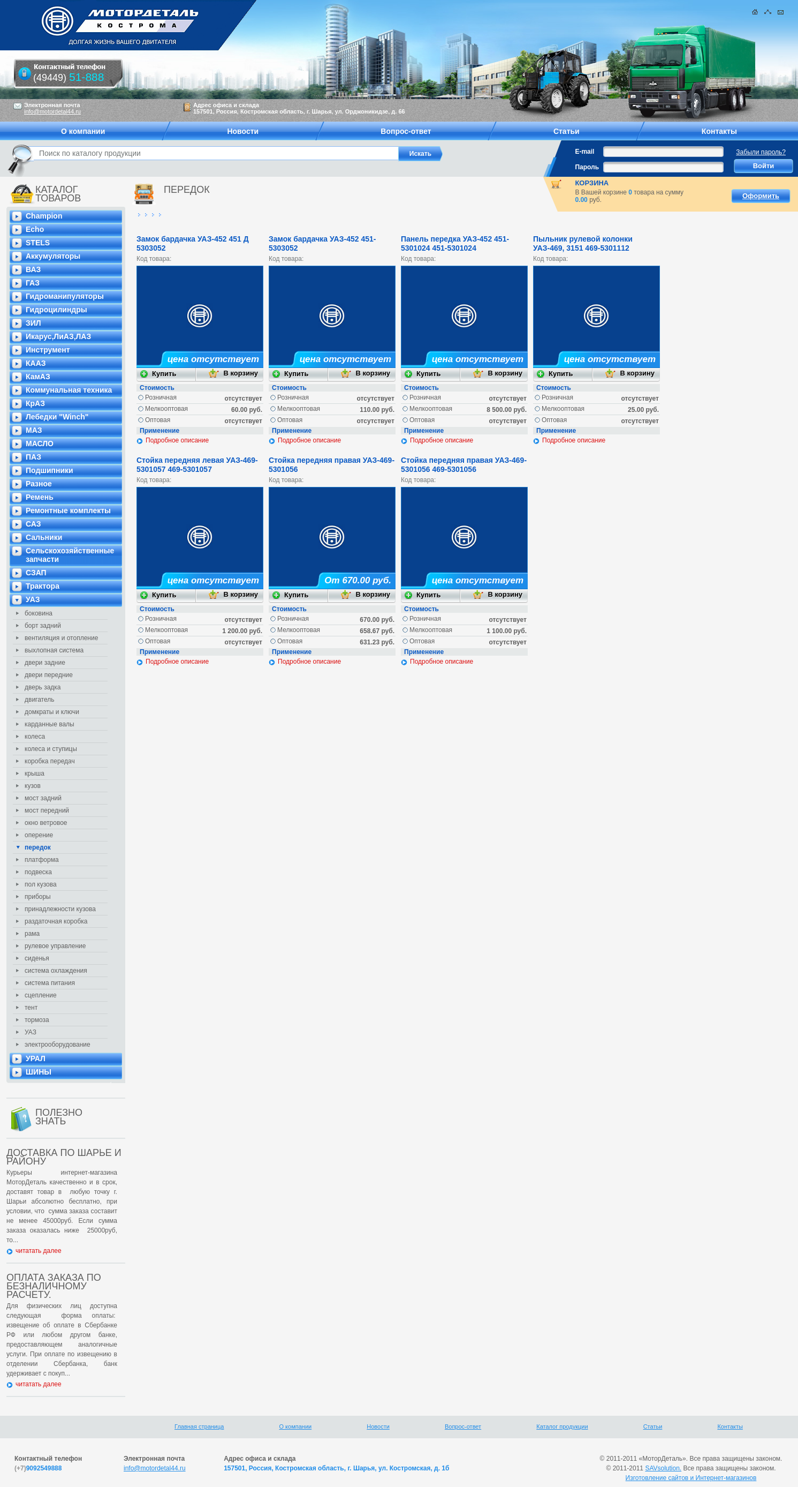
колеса (35, 736)
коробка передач (50, 761)
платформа (42, 859)
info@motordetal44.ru (155, 1468)
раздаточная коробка (56, 921)
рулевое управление (55, 946)
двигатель (40, 699)
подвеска (38, 872)
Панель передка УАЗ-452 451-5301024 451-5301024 (455, 243)
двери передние (49, 675)
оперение (39, 835)
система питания (50, 983)
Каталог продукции (562, 1426)
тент (31, 1007)
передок (38, 847)
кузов (33, 786)
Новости (378, 1426)
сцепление (41, 995)
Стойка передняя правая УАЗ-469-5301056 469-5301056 (464, 465)
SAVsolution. (663, 1468)
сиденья (37, 958)
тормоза (37, 1020)
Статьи (653, 1426)
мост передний (47, 810)
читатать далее (39, 1251)
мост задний (43, 798)
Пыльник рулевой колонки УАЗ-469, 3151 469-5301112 (583, 243)
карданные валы (49, 724)
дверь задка (43, 687)
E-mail (584, 151)
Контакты (730, 1426)
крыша (34, 773)
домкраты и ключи (52, 712)
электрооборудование (57, 1044)
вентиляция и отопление (61, 638)
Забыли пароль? (761, 152)
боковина (38, 613)
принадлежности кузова (60, 909)
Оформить (760, 196)
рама (32, 933)
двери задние (45, 662)
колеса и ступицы (51, 749)
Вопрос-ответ (463, 1426)
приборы (38, 896)
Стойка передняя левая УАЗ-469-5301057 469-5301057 (197, 465)
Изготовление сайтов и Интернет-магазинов (691, 1478)
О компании (295, 1426)
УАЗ (30, 1032)
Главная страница (199, 1426)
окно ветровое (46, 823)
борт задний (43, 625)
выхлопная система (54, 650)
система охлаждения (56, 970)
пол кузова (41, 884)
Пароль (587, 167)
